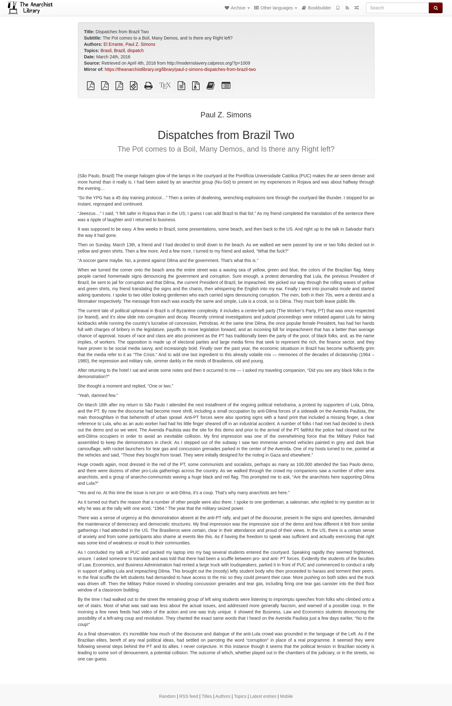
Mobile (286, 696)
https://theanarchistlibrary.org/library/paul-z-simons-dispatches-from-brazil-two (180, 69)
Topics (240, 696)
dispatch (135, 50)
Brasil (105, 50)
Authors (222, 696)
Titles (207, 696)
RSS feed (188, 696)
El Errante (113, 44)
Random (167, 696)
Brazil (119, 50)
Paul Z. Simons (140, 44)
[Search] (397, 8)
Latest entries (263, 696)
